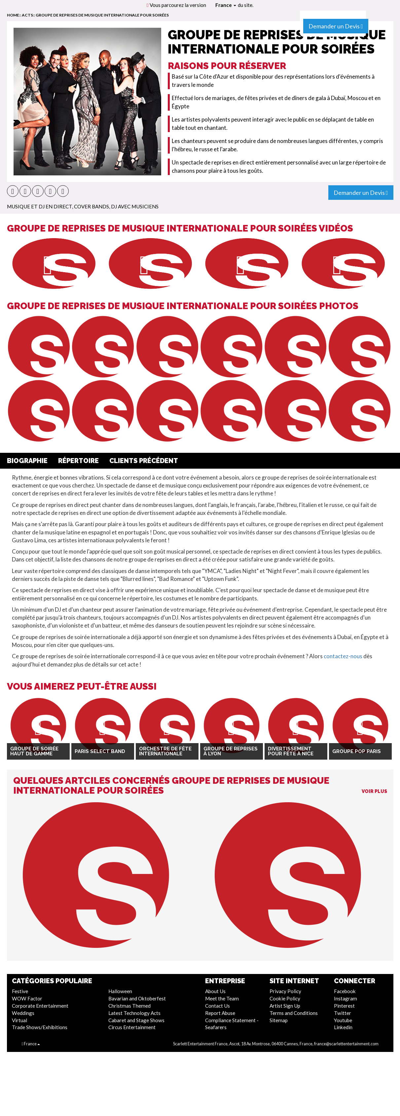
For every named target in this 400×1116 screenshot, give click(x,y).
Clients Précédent (143, 461)
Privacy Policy (285, 991)
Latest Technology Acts (134, 1013)
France (225, 5)
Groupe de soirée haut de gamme (34, 751)
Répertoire (78, 461)
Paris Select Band (100, 751)
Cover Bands (91, 206)
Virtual (19, 1020)
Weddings (23, 1013)
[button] (12, 191)
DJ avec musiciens (135, 206)
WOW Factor (27, 998)
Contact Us (217, 1006)
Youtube (343, 1020)
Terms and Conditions (294, 1013)
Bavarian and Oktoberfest (137, 998)
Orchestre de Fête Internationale (165, 751)
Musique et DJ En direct (39, 206)
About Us (215, 991)
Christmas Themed (129, 1006)
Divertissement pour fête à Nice (290, 751)
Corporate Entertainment (40, 1006)
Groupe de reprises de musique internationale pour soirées (102, 15)
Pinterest (344, 1006)
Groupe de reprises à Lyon (230, 751)
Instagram (345, 998)
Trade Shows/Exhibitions (39, 1027)
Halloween (120, 991)
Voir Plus (374, 791)
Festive (20, 991)
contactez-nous (343, 656)
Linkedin (343, 1027)
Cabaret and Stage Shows (136, 1020)
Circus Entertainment (132, 1027)
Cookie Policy (285, 998)
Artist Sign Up (285, 1006)
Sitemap (279, 1020)
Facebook (345, 991)
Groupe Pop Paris (356, 751)
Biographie (27, 461)
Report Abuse (220, 1013)
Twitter (342, 1013)
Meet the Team (222, 998)
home (13, 15)
